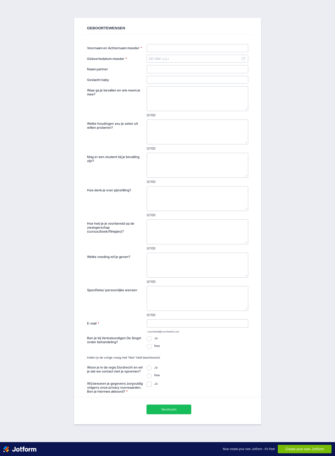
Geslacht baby (98, 80)
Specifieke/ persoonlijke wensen (112, 290)
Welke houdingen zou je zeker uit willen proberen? (112, 125)
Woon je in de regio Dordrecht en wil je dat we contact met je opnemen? (115, 369)
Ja (156, 338)
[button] (243, 59)
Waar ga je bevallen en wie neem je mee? (113, 92)
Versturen (169, 409)
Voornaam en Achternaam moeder (114, 48)
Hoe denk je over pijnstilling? (109, 190)
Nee (157, 346)
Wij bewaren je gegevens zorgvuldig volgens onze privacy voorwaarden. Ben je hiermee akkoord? (115, 387)
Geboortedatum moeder (107, 59)
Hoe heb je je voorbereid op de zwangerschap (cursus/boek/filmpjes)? (110, 227)
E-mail (93, 323)
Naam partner (97, 69)
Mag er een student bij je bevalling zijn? (113, 159)
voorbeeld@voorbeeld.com (163, 331)
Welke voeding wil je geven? (108, 257)
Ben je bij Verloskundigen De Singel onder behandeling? (114, 340)
